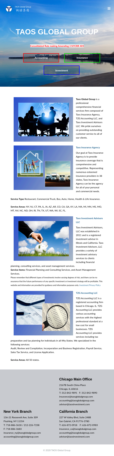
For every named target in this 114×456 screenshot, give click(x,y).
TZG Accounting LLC (87, 292)
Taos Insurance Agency (88, 147)
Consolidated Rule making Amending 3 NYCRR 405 (57, 45)
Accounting (41, 58)
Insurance (82, 58)
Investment (61, 70)
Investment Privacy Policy (89, 285)
